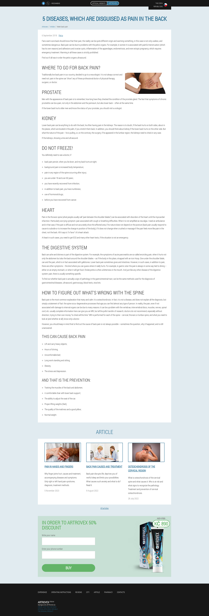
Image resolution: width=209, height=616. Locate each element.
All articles (104, 508)
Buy (68, 567)
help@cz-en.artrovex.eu (46, 605)
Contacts (121, 592)
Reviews (78, 592)
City (87, 592)
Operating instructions (61, 592)
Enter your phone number (52, 549)
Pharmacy (108, 592)
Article (97, 592)
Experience (42, 592)
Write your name (48, 535)
